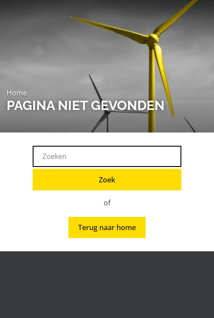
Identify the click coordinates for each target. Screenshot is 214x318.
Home (17, 93)
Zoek (107, 180)
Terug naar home (107, 227)
